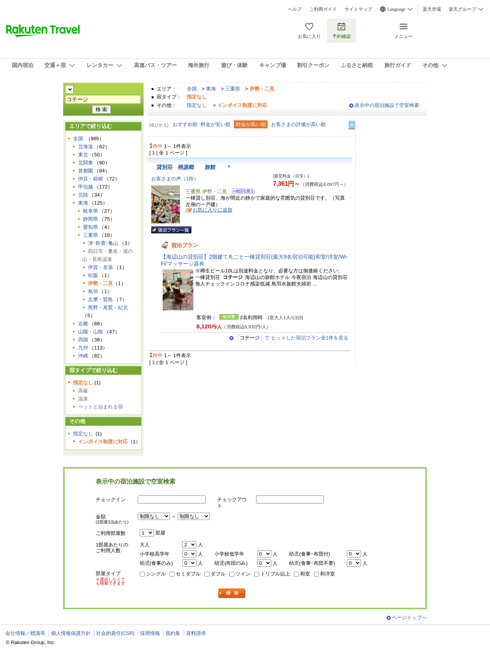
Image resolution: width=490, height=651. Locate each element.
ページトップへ (409, 617)
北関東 (85, 163)
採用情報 (150, 633)
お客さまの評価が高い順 (298, 124)
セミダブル (188, 574)
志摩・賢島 (100, 299)
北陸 (83, 195)
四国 (83, 340)
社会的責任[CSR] (115, 633)
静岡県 (90, 219)
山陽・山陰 (90, 332)
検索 (232, 593)
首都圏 (85, 171)
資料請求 (196, 633)
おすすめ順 (185, 124)
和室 (305, 574)
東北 (83, 154)
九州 (83, 348)
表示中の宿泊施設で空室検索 (386, 105)
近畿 (83, 323)
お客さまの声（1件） (175, 179)
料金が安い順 (215, 124)
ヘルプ (295, 9)
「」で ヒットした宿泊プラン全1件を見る (291, 338)
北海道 (85, 146)
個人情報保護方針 (71, 633)
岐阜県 (90, 211)
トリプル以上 (275, 574)
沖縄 (83, 356)
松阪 (93, 275)
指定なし (197, 105)
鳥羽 (93, 291)
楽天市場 (432, 9)
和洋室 (327, 574)
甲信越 (85, 187)
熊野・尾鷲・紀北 (108, 307)
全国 (192, 89)
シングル (156, 574)
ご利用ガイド (323, 9)
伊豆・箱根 (90, 179)
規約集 (172, 633)
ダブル (218, 574)
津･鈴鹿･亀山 (103, 243)
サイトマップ (358, 9)
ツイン (242, 574)
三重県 (232, 89)
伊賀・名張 (100, 267)
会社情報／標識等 (25, 633)
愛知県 (90, 227)
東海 (211, 89)
